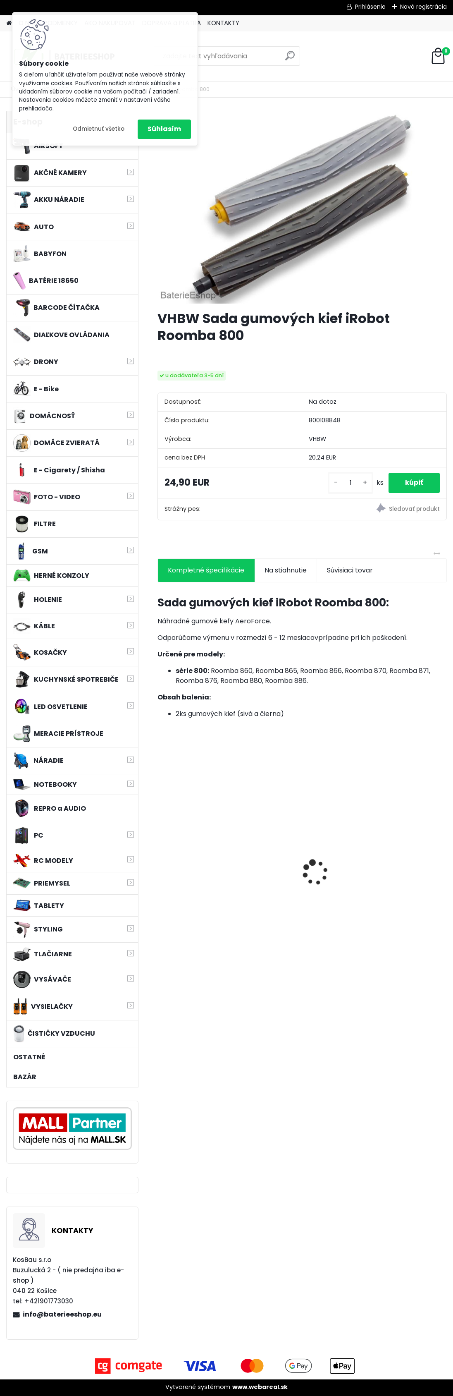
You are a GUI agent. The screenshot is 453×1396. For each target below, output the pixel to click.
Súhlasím (164, 129)
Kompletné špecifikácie (206, 570)
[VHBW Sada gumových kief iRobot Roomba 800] (302, 207)
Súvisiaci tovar (350, 570)
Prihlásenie (370, 6)
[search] (290, 59)
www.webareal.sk (260, 1387)
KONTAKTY (223, 23)
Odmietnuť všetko (98, 129)
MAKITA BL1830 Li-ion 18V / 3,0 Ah (202, 862)
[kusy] (350, 483)
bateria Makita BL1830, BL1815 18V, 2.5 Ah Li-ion (298, 867)
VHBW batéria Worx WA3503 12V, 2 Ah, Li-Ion (398, 867)
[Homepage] (9, 23)
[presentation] (162, 858)
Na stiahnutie (286, 570)
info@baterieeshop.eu (62, 1314)
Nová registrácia (423, 6)
